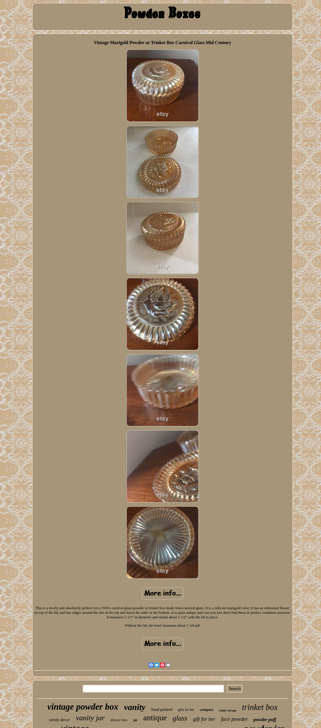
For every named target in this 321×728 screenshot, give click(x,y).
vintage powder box (82, 707)
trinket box (260, 707)
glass (180, 718)
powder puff (264, 719)
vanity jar (90, 718)
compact (206, 709)
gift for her (204, 719)
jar (135, 720)
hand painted (161, 709)
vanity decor (59, 719)
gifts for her (186, 710)
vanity (134, 707)
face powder (234, 719)
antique (155, 717)
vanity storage (227, 710)
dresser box (119, 720)
